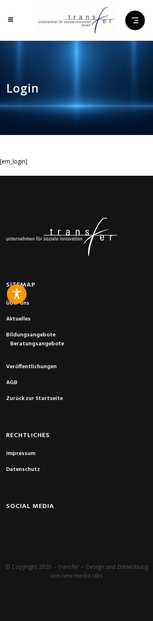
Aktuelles (18, 319)
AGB (12, 382)
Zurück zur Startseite (34, 398)
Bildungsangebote (30, 335)
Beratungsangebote (37, 344)
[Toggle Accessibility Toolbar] (16, 294)
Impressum (20, 453)
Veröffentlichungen (31, 366)
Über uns (17, 303)
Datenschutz (23, 469)
